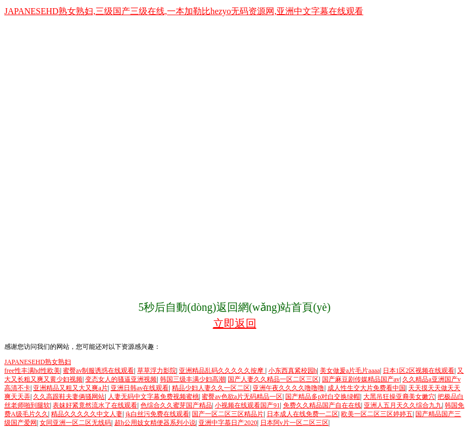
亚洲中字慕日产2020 (227, 422)
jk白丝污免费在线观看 (157, 414)
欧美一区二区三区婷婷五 (377, 414)
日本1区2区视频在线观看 (418, 370)
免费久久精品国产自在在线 (322, 405)
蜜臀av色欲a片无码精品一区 (242, 396)
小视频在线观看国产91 (247, 405)
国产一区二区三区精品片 (228, 414)
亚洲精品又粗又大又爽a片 (70, 388)
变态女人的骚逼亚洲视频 (121, 379)
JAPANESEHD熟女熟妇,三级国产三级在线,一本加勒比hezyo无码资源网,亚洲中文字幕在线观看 (183, 11)
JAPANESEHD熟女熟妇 (37, 362)
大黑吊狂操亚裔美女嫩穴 (399, 396)
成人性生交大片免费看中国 (366, 388)
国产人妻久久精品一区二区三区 (273, 379)
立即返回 (234, 323)
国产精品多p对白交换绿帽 (322, 396)
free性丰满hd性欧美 (32, 370)
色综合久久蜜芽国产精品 (176, 405)
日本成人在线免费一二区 (302, 414)
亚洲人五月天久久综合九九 (403, 405)
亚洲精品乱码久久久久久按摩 (222, 370)
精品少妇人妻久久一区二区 (211, 388)
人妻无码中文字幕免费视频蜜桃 (153, 396)
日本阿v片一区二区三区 (294, 422)
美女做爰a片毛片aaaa (350, 370)
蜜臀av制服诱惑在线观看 (98, 370)
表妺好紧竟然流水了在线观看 (95, 405)
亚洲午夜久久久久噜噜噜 (288, 388)
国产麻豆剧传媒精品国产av (361, 379)
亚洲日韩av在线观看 (140, 388)
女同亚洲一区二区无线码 (75, 422)
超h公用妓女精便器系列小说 (155, 422)
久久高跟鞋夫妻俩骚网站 (69, 396)
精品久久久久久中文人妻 (87, 414)
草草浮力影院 (156, 370)
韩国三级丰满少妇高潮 (192, 379)
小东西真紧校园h (292, 370)
